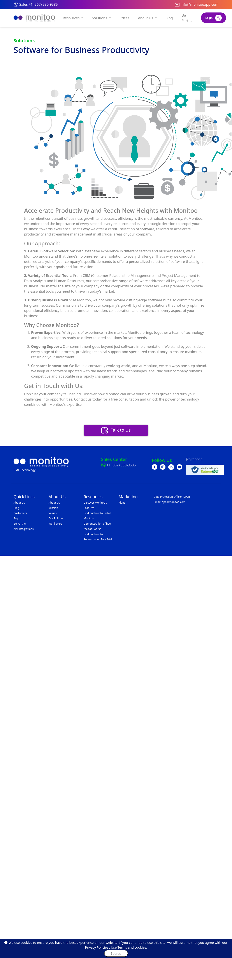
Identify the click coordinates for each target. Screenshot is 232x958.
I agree (116, 953)
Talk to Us (116, 430)
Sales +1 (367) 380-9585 (38, 4)
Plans (122, 502)
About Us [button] (146, 18)
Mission (53, 508)
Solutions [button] (100, 18)
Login (213, 18)
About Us (19, 502)
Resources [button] (72, 18)
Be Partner (188, 18)
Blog (169, 18)
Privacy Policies (97, 947)
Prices (124, 18)
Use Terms (119, 947)
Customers (20, 513)
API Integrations (23, 529)
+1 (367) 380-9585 (121, 465)
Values (53, 513)
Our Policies (56, 518)
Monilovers (55, 524)
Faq (16, 518)
